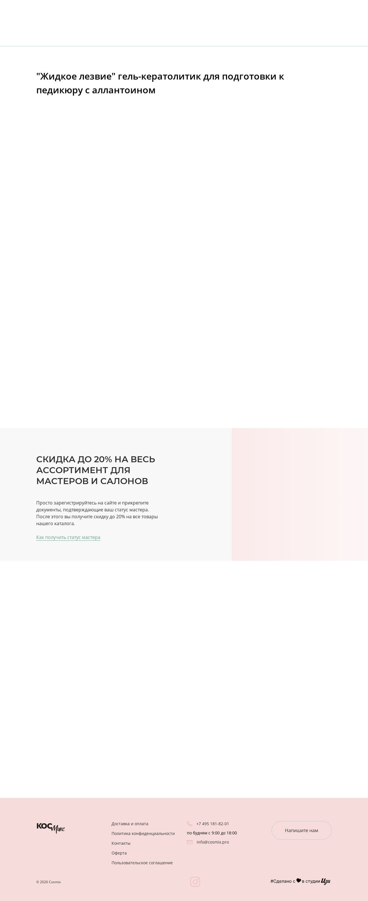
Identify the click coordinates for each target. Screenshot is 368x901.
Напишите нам (301, 830)
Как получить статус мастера (68, 537)
